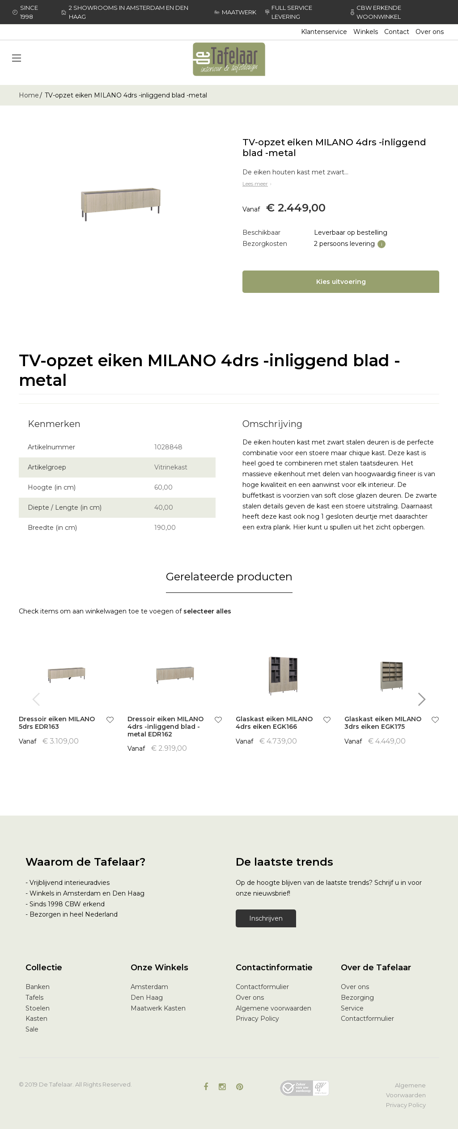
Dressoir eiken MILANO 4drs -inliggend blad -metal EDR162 (165, 726)
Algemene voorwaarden (273, 1008)
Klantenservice (324, 32)
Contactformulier (262, 987)
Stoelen (37, 1008)
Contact (396, 32)
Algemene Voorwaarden (406, 1090)
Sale (31, 1029)
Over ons (430, 32)
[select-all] (207, 611)
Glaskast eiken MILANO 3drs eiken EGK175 (382, 723)
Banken (37, 987)
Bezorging (357, 998)
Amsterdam (149, 987)
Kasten (36, 1019)
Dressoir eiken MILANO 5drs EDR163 (57, 723)
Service (352, 1008)
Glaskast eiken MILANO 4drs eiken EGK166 (274, 723)
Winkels (365, 32)
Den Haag (147, 998)
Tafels (34, 998)
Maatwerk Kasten (158, 1008)
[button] (110, 721)
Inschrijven (266, 918)
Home (29, 95)
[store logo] (229, 59)
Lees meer (257, 183)
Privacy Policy (257, 1019)
